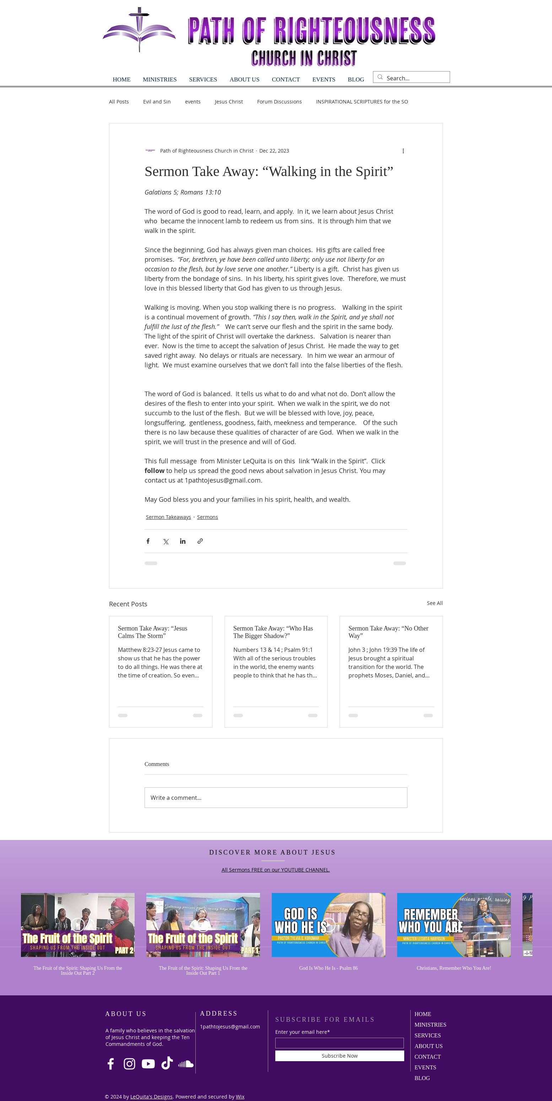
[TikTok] (167, 1063)
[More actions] (403, 150)
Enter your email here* (302, 1032)
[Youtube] (148, 1063)
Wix (240, 1096)
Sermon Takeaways (168, 517)
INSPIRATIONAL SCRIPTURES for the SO (362, 101)
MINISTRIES (431, 1025)
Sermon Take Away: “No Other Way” (388, 632)
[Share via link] (200, 541)
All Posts (119, 101)
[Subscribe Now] (339, 1056)
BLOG (422, 1078)
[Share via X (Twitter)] (165, 541)
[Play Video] (78, 925)
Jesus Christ (229, 101)
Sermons (207, 517)
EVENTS (425, 1067)
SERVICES (428, 1035)
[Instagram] (129, 1063)
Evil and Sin (157, 101)
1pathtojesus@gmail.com (230, 1026)
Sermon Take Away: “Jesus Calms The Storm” (152, 632)
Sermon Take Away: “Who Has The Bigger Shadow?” (273, 632)
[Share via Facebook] (148, 541)
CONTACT (428, 1057)
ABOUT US (429, 1046)
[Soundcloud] (186, 1063)
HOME (423, 1014)
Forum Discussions (279, 101)
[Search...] (411, 78)
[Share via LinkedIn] (182, 541)
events (193, 101)
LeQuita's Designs (151, 1096)
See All (435, 603)
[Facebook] (110, 1063)
